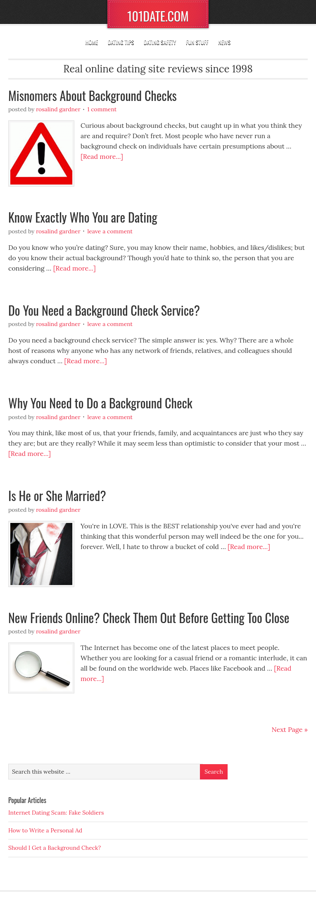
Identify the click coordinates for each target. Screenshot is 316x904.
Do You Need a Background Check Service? (104, 310)
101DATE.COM (158, 16)
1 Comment (101, 109)
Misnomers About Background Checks (92, 95)
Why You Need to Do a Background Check (100, 402)
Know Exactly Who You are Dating (82, 217)
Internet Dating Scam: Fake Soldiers (56, 812)
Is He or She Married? (57, 495)
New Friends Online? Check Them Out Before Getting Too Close (148, 617)
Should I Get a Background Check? (54, 847)
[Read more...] (102, 156)
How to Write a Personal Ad (45, 830)
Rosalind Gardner (58, 109)
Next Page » (290, 729)
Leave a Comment (110, 231)
